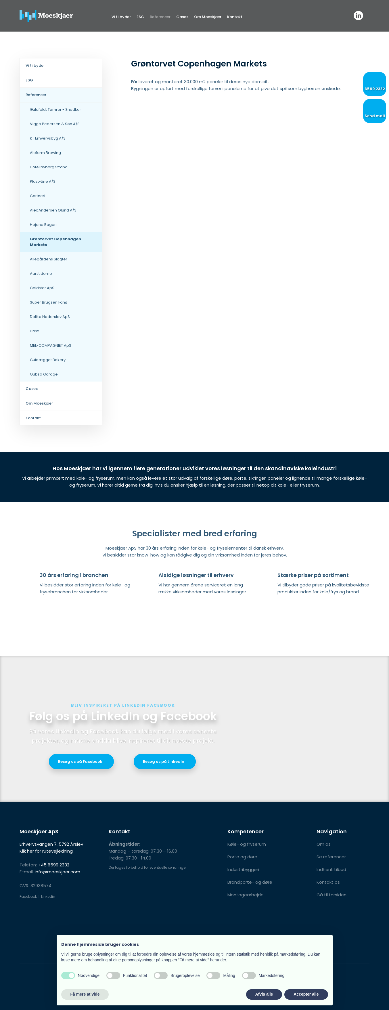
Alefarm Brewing (45, 152)
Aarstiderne (41, 273)
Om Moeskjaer (207, 17)
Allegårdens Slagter (48, 259)
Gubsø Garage (44, 374)
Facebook (28, 896)
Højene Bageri (43, 224)
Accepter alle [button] (306, 994)
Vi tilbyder (121, 17)
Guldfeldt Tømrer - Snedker (55, 109)
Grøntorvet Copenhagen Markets (55, 241)
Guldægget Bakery (48, 360)
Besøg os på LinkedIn (163, 761)
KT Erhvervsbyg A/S (48, 138)
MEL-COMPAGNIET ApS (50, 345)
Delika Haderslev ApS (50, 316)
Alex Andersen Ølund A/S (53, 210)
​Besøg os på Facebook (80, 761)
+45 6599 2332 (53, 865)
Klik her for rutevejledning (46, 851)
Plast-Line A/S (42, 181)
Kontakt (234, 17)
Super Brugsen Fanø (49, 302)
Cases (182, 17)
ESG (140, 17)
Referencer (160, 17)
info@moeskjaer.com (57, 872)
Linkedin (48, 896)
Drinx (34, 331)
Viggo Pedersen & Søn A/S (55, 124)
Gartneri (37, 196)
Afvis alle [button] (264, 994)
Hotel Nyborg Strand (49, 167)
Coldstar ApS (42, 288)
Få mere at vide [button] (85, 994)
